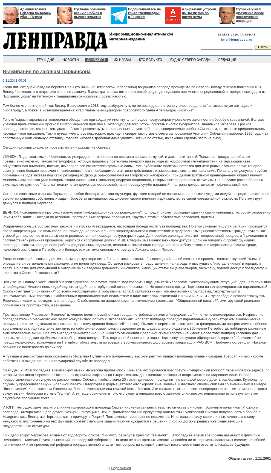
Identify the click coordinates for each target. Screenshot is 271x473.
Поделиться (121, 468)
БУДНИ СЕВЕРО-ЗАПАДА (190, 60)
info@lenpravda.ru (236, 39)
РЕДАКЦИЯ (228, 60)
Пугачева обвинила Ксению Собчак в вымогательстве (90, 13)
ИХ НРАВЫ (123, 60)
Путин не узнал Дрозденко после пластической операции (250, 15)
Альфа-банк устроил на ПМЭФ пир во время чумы (199, 13)
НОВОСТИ (71, 60)
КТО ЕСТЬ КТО (151, 60)
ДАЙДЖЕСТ (96, 60)
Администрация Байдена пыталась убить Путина (35, 13)
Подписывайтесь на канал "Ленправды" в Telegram (144, 13)
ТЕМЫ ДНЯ (46, 60)
